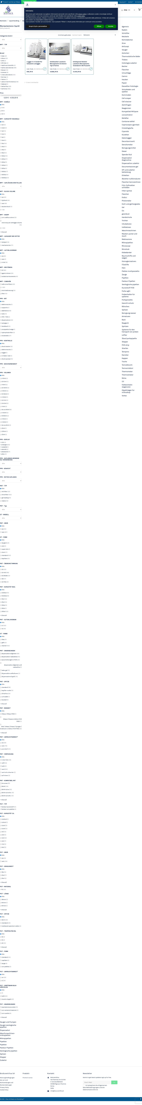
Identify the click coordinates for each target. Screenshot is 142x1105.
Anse (124, 43)
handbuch (6, 326)
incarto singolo (8, 999)
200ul (4, 159)
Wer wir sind (4, 1080)
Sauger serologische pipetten (8, 1026)
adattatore (6, 311)
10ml (4, 140)
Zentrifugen (126, 105)
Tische (124, 362)
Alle (3, 104)
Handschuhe (127, 217)
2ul (4, 125)
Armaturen (126, 316)
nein (4, 203)
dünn (5, 920)
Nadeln (124, 30)
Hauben (125, 79)
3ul (4, 131)
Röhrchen (125, 306)
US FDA (5, 582)
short (4, 552)
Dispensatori (5, 1030)
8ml (4, 847)
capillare (5, 960)
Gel (123, 207)
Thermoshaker (127, 375)
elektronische (7, 304)
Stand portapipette (129, 338)
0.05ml (5, 822)
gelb (4, 642)
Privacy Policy (4, 1087)
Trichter (125, 221)
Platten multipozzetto (130, 271)
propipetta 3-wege (8, 329)
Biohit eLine (7, 789)
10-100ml (5, 394)
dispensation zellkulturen (11, 673)
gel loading (6, 498)
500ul (4, 168)
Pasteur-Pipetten (6, 1048)
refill (4, 763)
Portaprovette (127, 300)
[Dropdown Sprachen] (123, 2)
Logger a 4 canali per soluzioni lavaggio (34, 63)
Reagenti (125, 323)
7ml (4, 844)
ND (4, 579)
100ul (5, 156)
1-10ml (5, 384)
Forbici (124, 197)
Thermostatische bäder (131, 56)
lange (4, 963)
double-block (7, 206)
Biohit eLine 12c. (8, 792)
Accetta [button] (110, 26)
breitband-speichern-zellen (11, 926)
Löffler (124, 335)
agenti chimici (7, 273)
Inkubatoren (127, 224)
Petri (123, 268)
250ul (4, 162)
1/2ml (4, 434)
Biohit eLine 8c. (8, 796)
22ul (4, 878)
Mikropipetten (5, 1038)
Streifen (125, 348)
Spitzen (3, 1054)
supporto (5, 307)
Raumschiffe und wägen (129, 257)
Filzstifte (125, 265)
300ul (5, 165)
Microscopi (126, 246)
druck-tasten (7, 346)
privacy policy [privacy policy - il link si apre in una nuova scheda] (82, 14)
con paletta (6, 966)
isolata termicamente (10, 276)
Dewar (124, 151)
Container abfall (128, 121)
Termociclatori (127, 368)
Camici (124, 76)
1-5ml (4, 406)
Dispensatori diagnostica (127, 159)
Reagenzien (126, 108)
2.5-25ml (5, 388)
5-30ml (5, 412)
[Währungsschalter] (131, 2)
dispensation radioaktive (11, 657)
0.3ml (4, 828)
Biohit (5, 786)
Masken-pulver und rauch (129, 235)
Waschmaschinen (129, 230)
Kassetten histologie (130, 86)
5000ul (5, 174)
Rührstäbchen (127, 40)
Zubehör (3, 1060)
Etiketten (125, 175)
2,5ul (4, 128)
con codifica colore (9, 217)
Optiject (5, 242)
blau (4, 639)
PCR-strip (125, 345)
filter (4, 293)
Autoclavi (125, 53)
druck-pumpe (7, 359)
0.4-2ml (5, 403)
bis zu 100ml (7, 409)
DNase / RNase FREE (9, 714)
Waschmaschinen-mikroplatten (7, 1034)
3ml (4, 838)
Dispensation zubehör (130, 163)
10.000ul (5, 596)
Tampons (125, 352)
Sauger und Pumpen (8, 1022)
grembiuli (126, 214)
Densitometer (127, 145)
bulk (4, 766)
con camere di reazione (10, 1010)
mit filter (6, 491)
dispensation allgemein (10, 653)
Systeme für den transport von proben (130, 331)
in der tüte (6, 760)
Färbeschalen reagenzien (127, 386)
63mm (5, 902)
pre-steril (6, 749)
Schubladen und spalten (128, 90)
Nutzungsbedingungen (7, 1078)
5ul (3, 137)
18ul (4, 872)
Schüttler (125, 33)
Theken (125, 60)
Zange (124, 274)
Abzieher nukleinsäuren (131, 179)
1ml (4, 832)
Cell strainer (126, 101)
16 (3, 937)
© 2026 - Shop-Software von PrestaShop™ (12, 1099)
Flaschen (125, 70)
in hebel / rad (7, 356)
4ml (4, 841)
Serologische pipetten (8, 1051)
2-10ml (5, 378)
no (4, 628)
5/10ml (5, 431)
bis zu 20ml (6, 425)
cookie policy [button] (81, 16)
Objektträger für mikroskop (128, 391)
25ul (4, 150)
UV (4, 270)
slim (4, 546)
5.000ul (5, 593)
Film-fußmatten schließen (128, 186)
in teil (5, 262)
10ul (4, 143)
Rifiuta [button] (99, 26)
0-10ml (5, 419)
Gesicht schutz (128, 303)
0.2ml (4, 825)
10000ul (5, 178)
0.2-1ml (5, 400)
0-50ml (5, 397)
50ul (4, 153)
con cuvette (6, 1013)
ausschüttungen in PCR (11, 660)
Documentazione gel (130, 167)
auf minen (6, 775)
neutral (6, 646)
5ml (4, 134)
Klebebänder (127, 252)
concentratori (127, 115)
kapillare (6, 558)
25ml (4, 428)
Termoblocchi (127, 365)
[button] (115, 4)
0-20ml (5, 422)
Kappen (125, 358)
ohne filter (7, 494)
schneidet (6, 697)
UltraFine (6, 693)
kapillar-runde (7, 690)
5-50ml (5, 391)
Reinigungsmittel (129, 148)
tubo (4, 314)
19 (3, 940)
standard (6, 555)
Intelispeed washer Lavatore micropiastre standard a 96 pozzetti (81, 64)
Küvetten (125, 135)
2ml (4, 835)
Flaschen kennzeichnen (131, 182)
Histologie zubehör (129, 63)
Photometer (126, 201)
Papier (124, 83)
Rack (124, 320)
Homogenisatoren (129, 261)
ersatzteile (6, 335)
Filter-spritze (127, 191)
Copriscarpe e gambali (130, 125)
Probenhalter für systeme (128, 295)
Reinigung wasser (129, 313)
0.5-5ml (5, 381)
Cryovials (125, 131)
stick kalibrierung (8, 290)
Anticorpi (125, 46)
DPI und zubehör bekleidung (128, 171)
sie (4, 197)
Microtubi (125, 249)
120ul (4, 608)
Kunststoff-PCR (128, 288)
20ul (4, 146)
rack (5, 769)
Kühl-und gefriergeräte (131, 204)
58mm (5, 899)
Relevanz (100, 35)
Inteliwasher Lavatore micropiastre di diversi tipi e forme (58, 64)
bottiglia (5, 323)
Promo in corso (27, 1078)
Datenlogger (127, 138)
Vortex (124, 396)
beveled (5, 700)
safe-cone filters (8, 284)
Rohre (124, 378)
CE (4, 569)
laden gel (6, 670)
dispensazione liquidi (10, 676)
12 (3, 114)
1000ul (5, 171)
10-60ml (5, 416)
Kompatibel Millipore (130, 111)
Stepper (3, 1057)
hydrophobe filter (8, 332)
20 (4, 943)
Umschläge (126, 73)
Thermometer (127, 371)
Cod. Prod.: (30, 69)
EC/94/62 (6, 576)
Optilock (6, 200)
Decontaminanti (128, 141)
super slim (6, 549)
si (4, 625)
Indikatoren (126, 227)
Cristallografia (127, 128)
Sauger (124, 50)
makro (5, 501)
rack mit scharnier (9, 772)
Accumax (6, 783)
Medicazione (127, 239)
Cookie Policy (4, 1090)
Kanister (125, 355)
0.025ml (5, 819)
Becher (124, 66)
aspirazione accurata (10, 1007)
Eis (123, 211)
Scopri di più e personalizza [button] (38, 26)
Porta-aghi (126, 291)
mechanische (7, 245)
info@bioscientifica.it (57, 1091)
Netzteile (125, 36)
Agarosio (125, 27)
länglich (5, 543)
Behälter (125, 118)
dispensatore (7, 320)
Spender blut (127, 154)
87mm (5, 906)
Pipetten (3, 1041)
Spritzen (125, 326)
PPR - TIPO (6, 317)
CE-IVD (5, 572)
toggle (4, 352)
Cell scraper (126, 98)
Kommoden (126, 95)
